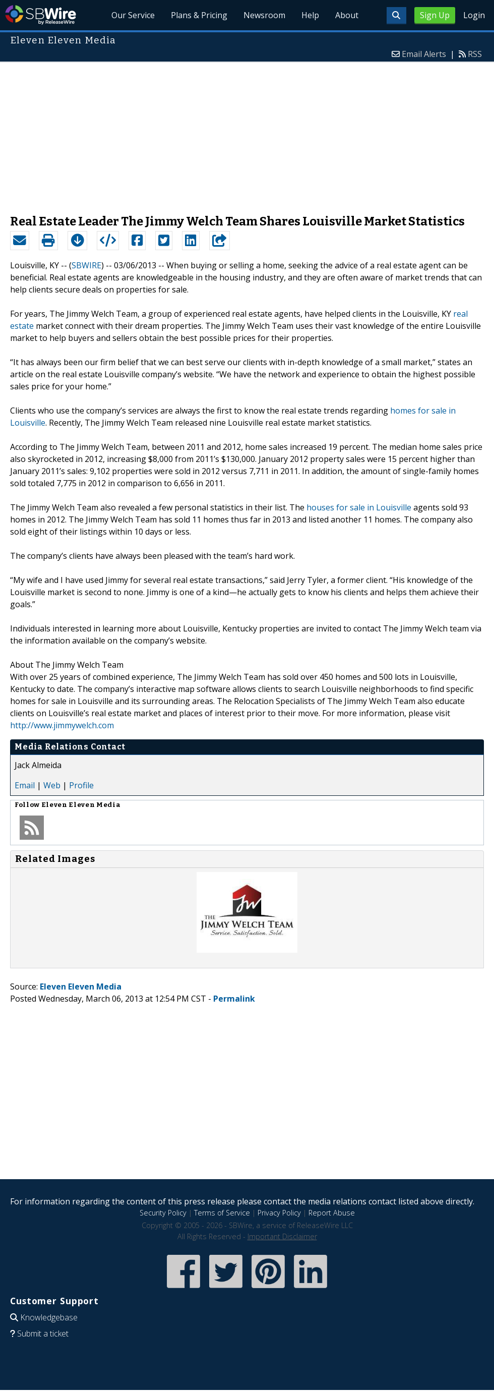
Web (51, 785)
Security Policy (163, 1212)
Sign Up (435, 15)
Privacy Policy (279, 1212)
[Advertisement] (247, 133)
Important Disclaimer (282, 1236)
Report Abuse (331, 1212)
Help (310, 15)
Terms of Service (222, 1212)
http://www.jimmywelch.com (62, 725)
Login (474, 15)
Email (25, 785)
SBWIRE (86, 265)
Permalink (234, 998)
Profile (81, 785)
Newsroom (264, 15)
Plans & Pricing (199, 15)
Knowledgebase (49, 1317)
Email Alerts (424, 54)
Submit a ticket (43, 1333)
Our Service (133, 15)
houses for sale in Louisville (358, 507)
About (346, 15)
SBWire (40, 15)
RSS (475, 54)
